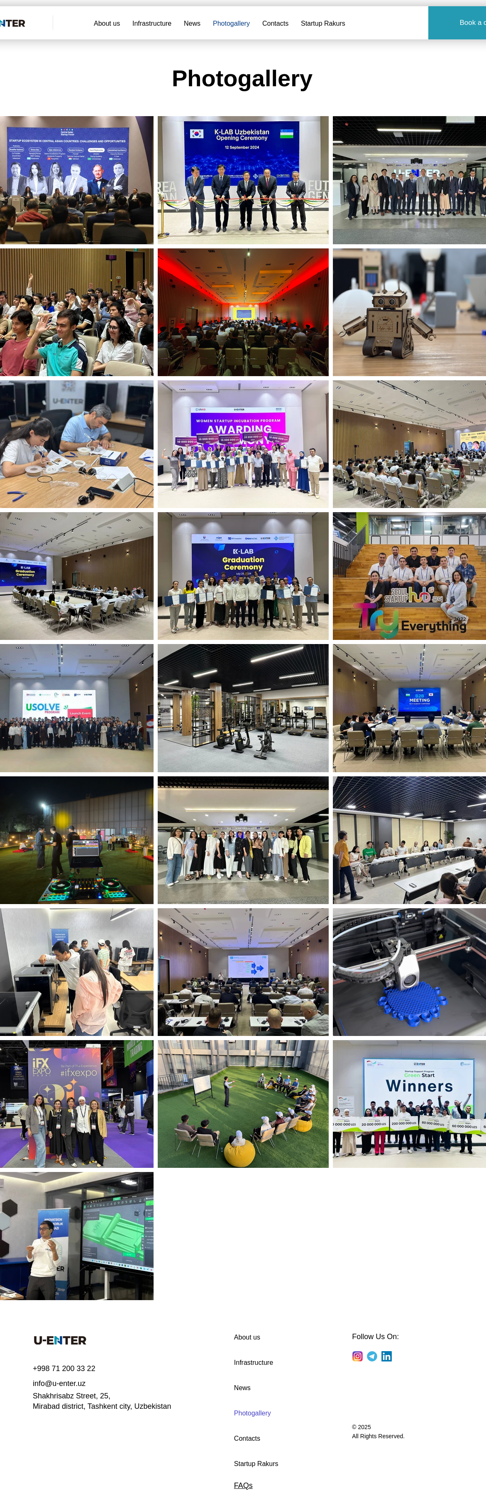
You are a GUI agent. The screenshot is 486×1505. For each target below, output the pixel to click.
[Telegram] (372, 1356)
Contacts (247, 1438)
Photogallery (252, 1413)
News (242, 1387)
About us (247, 1337)
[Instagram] (357, 1356)
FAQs (243, 1485)
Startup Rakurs (256, 1463)
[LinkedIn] (386, 1356)
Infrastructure (253, 1362)
